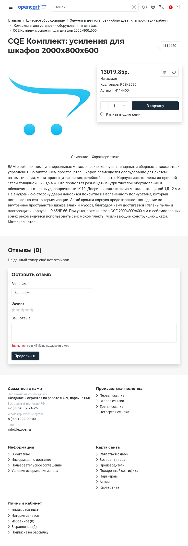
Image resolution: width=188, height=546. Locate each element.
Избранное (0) (23, 521)
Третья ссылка (111, 407)
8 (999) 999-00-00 (22, 419)
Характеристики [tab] (105, 157)
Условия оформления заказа (35, 471)
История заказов (25, 516)
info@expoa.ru (19, 429)
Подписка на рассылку (30, 532)
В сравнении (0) (24, 527)
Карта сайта (109, 487)
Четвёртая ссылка (114, 412)
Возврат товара (112, 460)
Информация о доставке (31, 460)
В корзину (155, 106)
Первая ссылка (112, 395)
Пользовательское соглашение (37, 465)
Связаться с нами (114, 454)
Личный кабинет (25, 510)
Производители (112, 465)
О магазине (21, 454)
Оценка (18, 303)
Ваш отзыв (21, 318)
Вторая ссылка (112, 401)
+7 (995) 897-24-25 (23, 408)
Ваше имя (20, 284)
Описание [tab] (79, 157)
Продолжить (25, 356)
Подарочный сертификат (120, 471)
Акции (105, 482)
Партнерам (109, 476)
